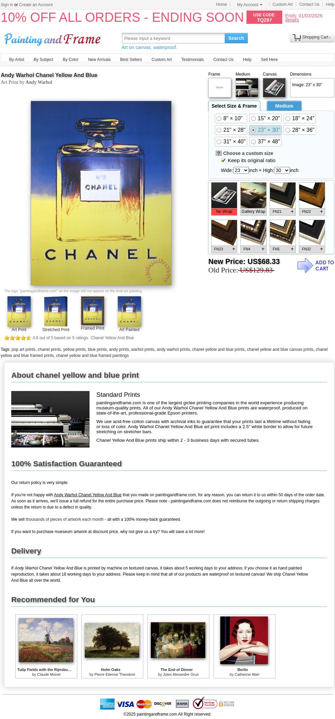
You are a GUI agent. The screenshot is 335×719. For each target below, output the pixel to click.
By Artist (16, 59)
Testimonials (192, 59)
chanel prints (49, 349)
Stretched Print (55, 329)
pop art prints (23, 349)
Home (221, 4)
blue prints (97, 349)
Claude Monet (49, 674)
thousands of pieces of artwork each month (64, 519)
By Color (70, 59)
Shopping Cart (315, 37)
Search (236, 38)
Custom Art (283, 4)
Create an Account (36, 4)
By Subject (43, 59)
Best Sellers (131, 59)
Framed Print (92, 328)
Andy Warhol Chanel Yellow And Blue (49, 75)
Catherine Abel (247, 674)
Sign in (7, 4)
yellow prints (74, 349)
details (292, 19)
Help (330, 4)
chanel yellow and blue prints (218, 349)
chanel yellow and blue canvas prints (280, 349)
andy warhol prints (173, 349)
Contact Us (309, 4)
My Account (249, 4)
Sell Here (269, 59)
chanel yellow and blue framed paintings (92, 355)
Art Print (19, 329)
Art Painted (129, 329)
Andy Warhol (39, 82)
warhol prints (143, 349)
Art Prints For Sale (53, 38)
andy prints (119, 349)
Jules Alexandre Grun (181, 674)
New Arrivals (99, 59)
